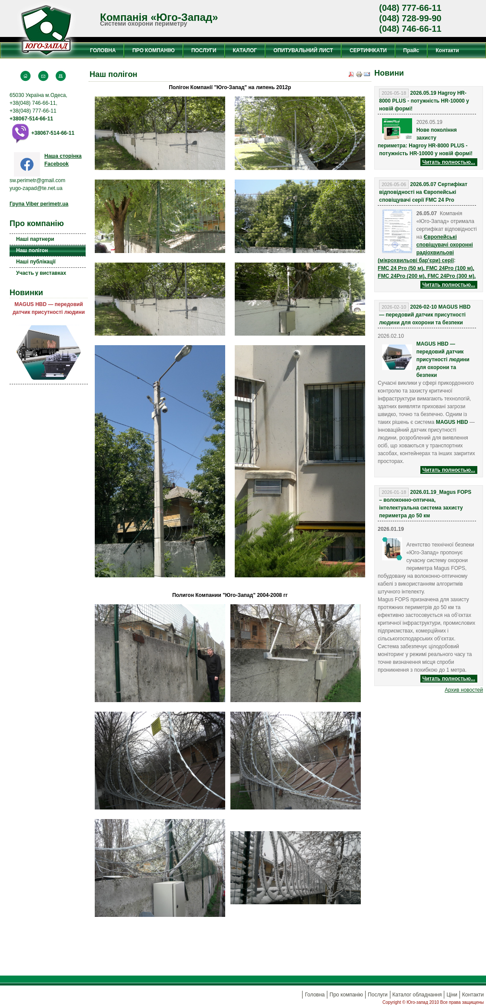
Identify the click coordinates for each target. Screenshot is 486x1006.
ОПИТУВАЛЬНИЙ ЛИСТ (303, 50)
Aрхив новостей (464, 690)
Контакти (447, 50)
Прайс (411, 50)
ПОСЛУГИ (203, 50)
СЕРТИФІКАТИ (368, 50)
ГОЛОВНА (103, 50)
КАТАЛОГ (245, 50)
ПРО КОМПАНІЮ (153, 50)
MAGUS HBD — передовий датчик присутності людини (49, 308)
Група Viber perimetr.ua (39, 204)
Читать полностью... (449, 162)
